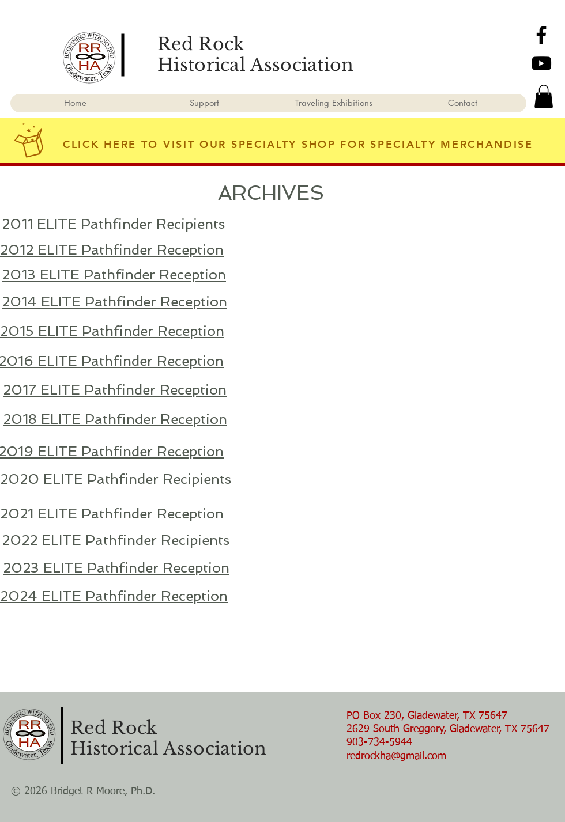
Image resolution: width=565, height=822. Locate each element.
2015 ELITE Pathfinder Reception (112, 331)
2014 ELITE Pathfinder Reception (114, 301)
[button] (543, 96)
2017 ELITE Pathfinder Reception (115, 389)
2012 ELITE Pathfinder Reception (112, 249)
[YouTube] (541, 63)
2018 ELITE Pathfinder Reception (115, 419)
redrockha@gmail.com (396, 756)
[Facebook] (541, 35)
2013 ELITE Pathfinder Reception (114, 274)
